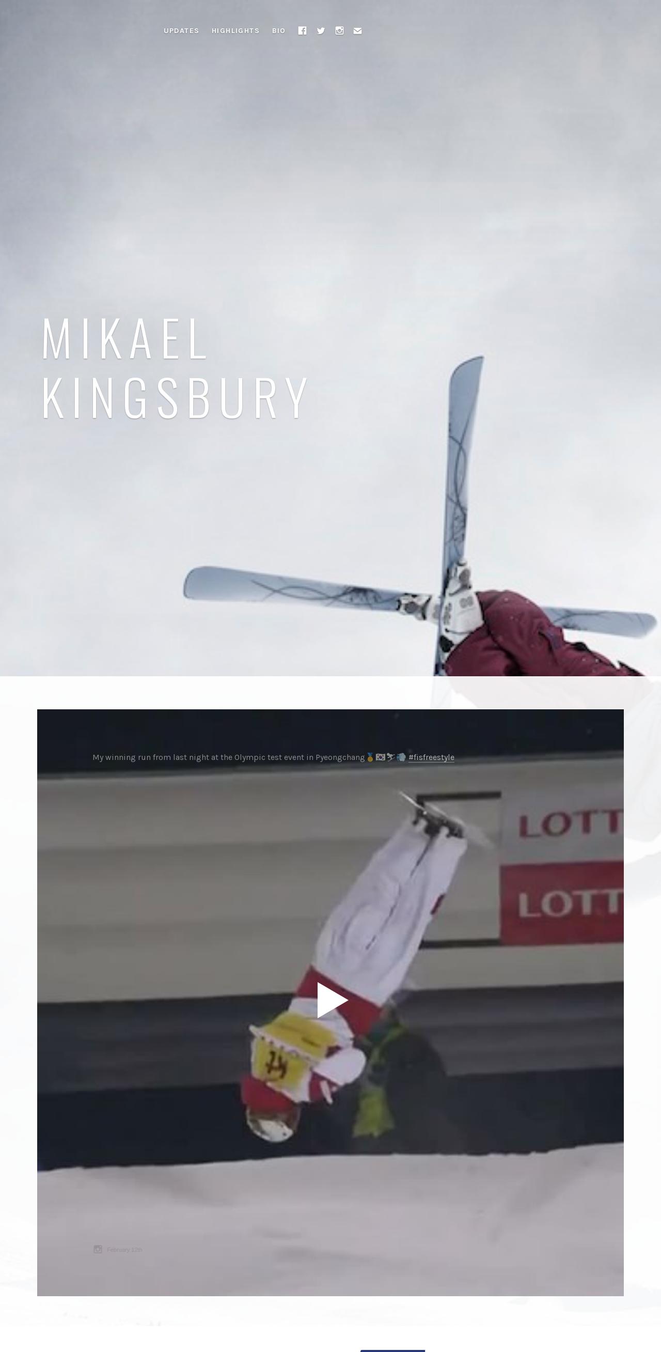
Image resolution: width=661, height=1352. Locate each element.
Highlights (236, 30)
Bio (279, 30)
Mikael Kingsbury (178, 365)
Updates (182, 30)
